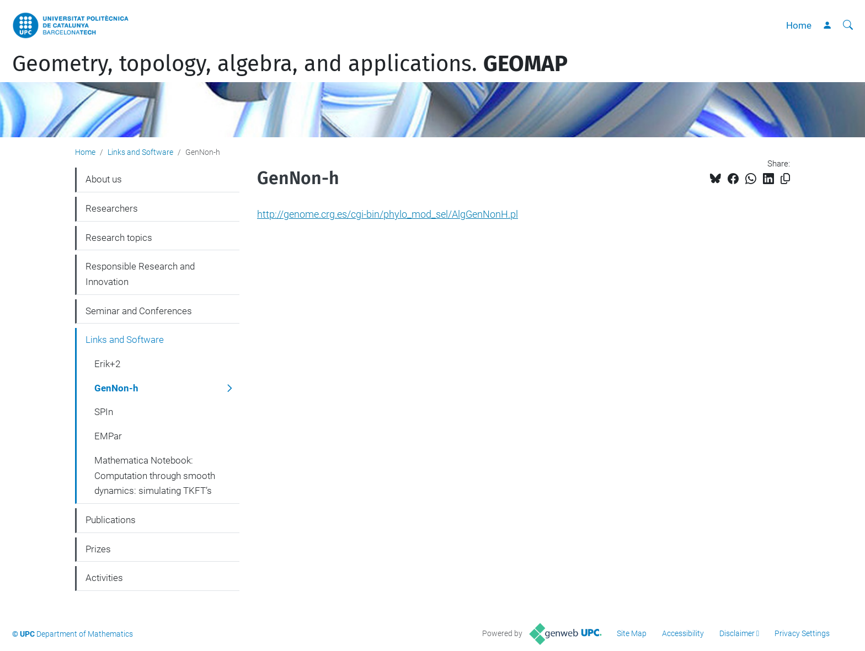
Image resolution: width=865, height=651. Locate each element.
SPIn (103, 411)
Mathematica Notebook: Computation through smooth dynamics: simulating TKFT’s (154, 475)
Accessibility (683, 633)
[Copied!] (785, 179)
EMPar (108, 436)
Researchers (112, 208)
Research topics (119, 237)
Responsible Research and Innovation (140, 274)
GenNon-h (116, 388)
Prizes (98, 549)
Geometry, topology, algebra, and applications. (290, 64)
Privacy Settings (802, 633)
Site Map (632, 633)
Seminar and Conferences (139, 310)
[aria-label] (848, 25)
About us (104, 179)
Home (798, 25)
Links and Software (140, 152)
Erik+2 (107, 363)
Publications (111, 519)
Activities (104, 577)
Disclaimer (737, 633)
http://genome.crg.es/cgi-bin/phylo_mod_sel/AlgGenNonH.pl (387, 214)
